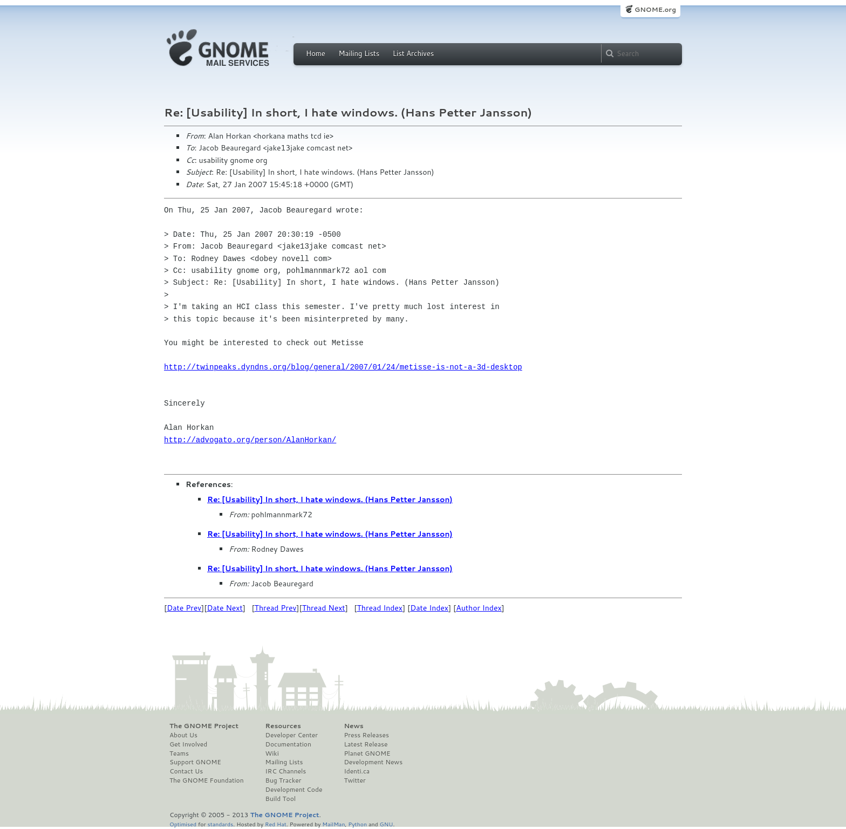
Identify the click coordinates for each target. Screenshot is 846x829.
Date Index (429, 607)
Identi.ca (357, 771)
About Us (183, 735)
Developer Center (291, 735)
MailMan (333, 824)
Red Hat (275, 824)
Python (357, 824)
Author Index (478, 607)
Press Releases (366, 735)
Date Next (224, 607)
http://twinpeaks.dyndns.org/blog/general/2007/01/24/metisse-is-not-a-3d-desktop (343, 367)
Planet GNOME (367, 753)
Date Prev (184, 607)
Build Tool (280, 798)
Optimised (182, 824)
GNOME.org (655, 9)
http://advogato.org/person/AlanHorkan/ (250, 440)
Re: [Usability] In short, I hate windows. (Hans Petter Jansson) (330, 499)
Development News (373, 762)
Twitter (354, 780)
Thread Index (380, 607)
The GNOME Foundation (206, 780)
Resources (283, 726)
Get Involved (188, 744)
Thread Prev (276, 607)
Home (315, 53)
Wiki (272, 753)
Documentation (288, 744)
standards (220, 824)
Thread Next (323, 607)
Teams (179, 753)
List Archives (413, 53)
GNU (386, 824)
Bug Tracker (283, 780)
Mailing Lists (358, 53)
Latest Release (365, 744)
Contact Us (186, 771)
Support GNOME (195, 762)
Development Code (294, 789)
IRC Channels (285, 771)
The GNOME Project (203, 726)
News (353, 726)
